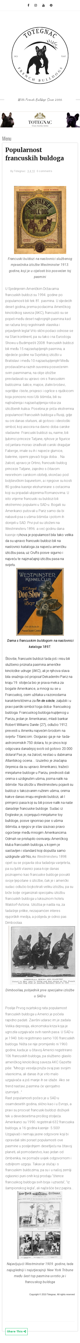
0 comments (44, 171)
